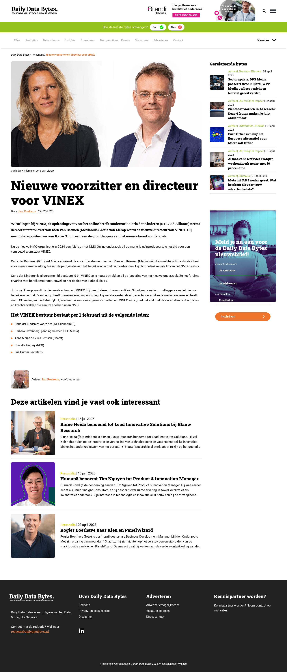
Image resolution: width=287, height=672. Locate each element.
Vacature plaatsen (158, 611)
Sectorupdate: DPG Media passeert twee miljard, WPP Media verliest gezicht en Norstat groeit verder (250, 86)
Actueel (233, 71)
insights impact (253, 100)
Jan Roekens (27, 211)
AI (240, 100)
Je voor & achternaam (226, 263)
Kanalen (263, 40)
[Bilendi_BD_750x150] (200, 20)
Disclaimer (85, 616)
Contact (183, 40)
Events (130, 40)
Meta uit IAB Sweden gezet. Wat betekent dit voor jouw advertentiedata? (249, 183)
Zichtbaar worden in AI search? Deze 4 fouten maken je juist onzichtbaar (251, 113)
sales (224, 610)
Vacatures (145, 40)
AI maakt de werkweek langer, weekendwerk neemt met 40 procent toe (250, 162)
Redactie (84, 605)
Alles (15, 40)
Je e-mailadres (222, 293)
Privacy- (84, 611)
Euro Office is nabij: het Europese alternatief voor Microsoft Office (248, 137)
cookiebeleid (102, 611)
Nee (173, 27)
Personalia (68, 419)
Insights (71, 40)
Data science (51, 40)
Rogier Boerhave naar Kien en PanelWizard (107, 530)
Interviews (89, 40)
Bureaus (244, 71)
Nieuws (256, 71)
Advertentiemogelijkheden (163, 605)
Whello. (182, 663)
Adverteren (165, 40)
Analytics (31, 40)
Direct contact (155, 616)
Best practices (111, 40)
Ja (154, 27)
